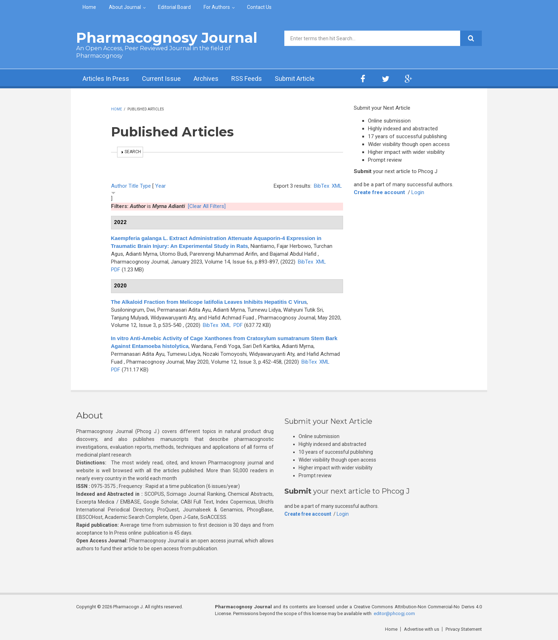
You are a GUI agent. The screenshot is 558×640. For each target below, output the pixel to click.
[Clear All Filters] (207, 206)
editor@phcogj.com (394, 613)
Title (133, 186)
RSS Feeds (246, 78)
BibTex (321, 186)
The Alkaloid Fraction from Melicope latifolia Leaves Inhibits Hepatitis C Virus (209, 302)
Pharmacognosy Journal (166, 37)
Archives (206, 78)
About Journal (125, 7)
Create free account (379, 192)
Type (145, 186)
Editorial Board (174, 7)
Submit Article (295, 78)
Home (89, 7)
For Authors (217, 7)
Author (119, 186)
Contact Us (259, 7)
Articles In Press (106, 78)
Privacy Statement (464, 629)
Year (160, 186)
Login (417, 192)
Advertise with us (421, 629)
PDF (115, 269)
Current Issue (161, 78)
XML (337, 186)
